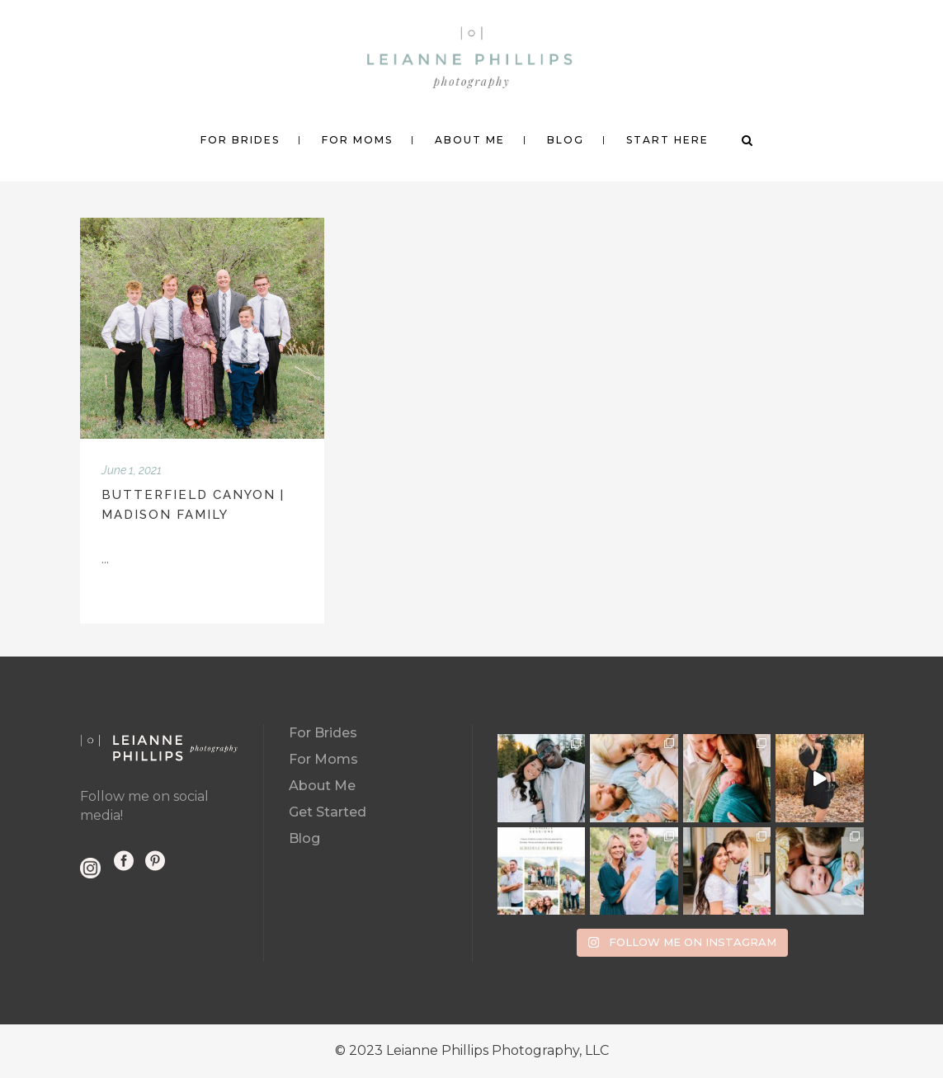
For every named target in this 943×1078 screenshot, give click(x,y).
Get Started (327, 812)
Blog (304, 838)
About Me (322, 785)
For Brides (323, 733)
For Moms (323, 759)
